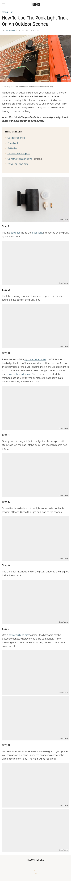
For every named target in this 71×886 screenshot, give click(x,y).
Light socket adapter (18, 154)
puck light (37, 233)
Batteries (12, 148)
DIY (12, 12)
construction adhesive (19, 374)
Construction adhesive (19, 159)
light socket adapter (35, 359)
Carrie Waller (10, 30)
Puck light (12, 143)
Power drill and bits (17, 164)
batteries (15, 233)
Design (5, 12)
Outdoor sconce (16, 138)
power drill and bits (19, 635)
